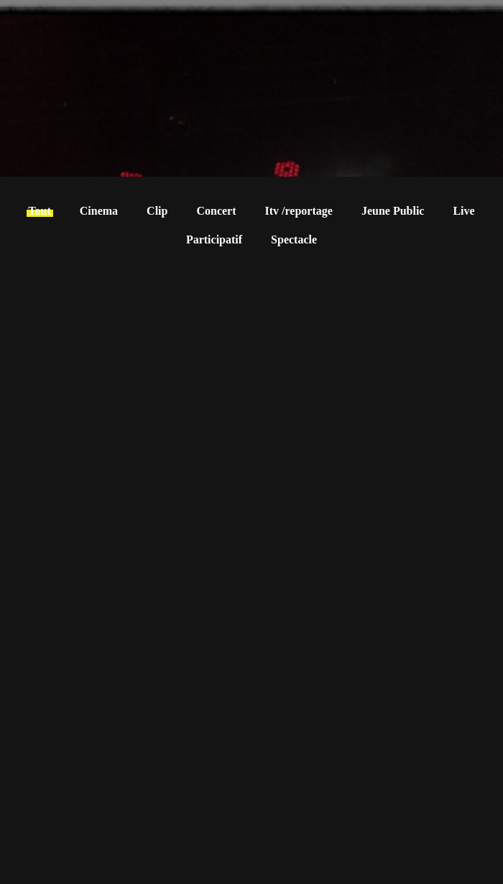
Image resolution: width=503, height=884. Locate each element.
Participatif (214, 239)
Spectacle (294, 239)
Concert (216, 211)
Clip (157, 211)
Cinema (99, 211)
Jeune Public (393, 211)
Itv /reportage (299, 211)
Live (463, 211)
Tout (39, 211)
